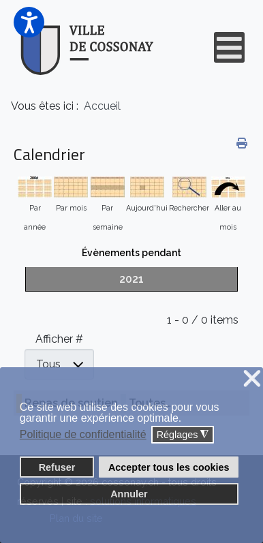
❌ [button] (252, 379)
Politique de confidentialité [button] (83, 434)
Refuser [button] (57, 467)
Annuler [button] (128, 493)
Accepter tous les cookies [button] (169, 467)
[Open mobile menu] (229, 47)
